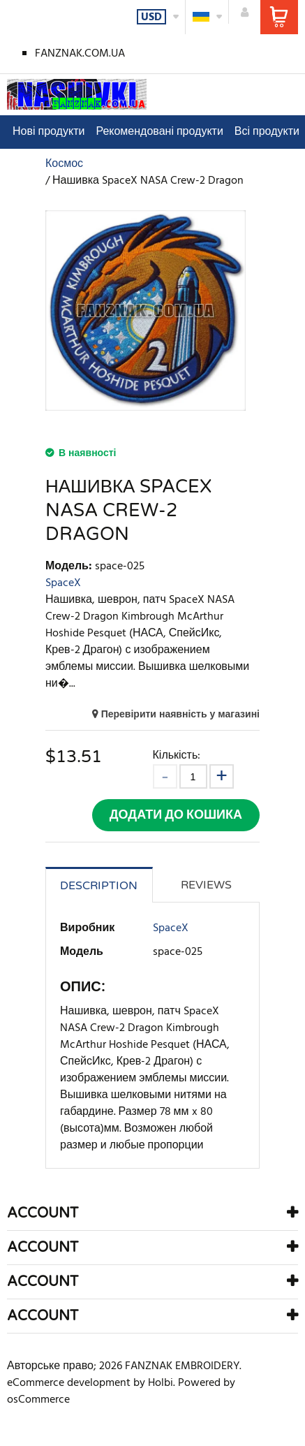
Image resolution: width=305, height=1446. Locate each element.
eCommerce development (69, 1383)
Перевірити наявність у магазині (180, 715)
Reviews (206, 885)
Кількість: (177, 755)
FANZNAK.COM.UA (80, 54)
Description (98, 886)
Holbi (160, 1383)
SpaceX (63, 583)
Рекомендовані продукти (159, 132)
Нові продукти (48, 132)
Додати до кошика (176, 815)
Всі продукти (267, 132)
